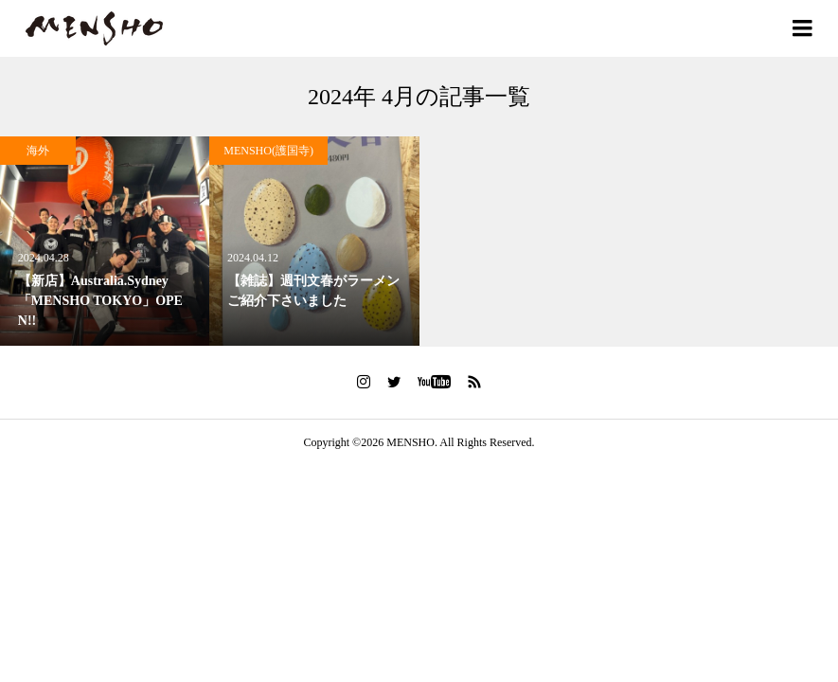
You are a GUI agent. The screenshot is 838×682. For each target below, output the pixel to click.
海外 (38, 150)
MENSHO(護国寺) (268, 150)
